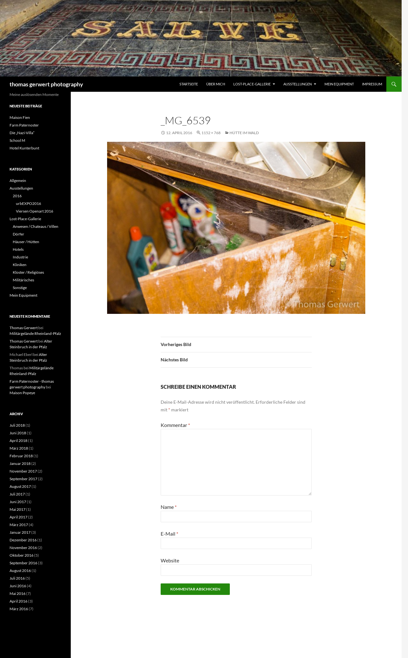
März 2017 (19, 524)
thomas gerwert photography (46, 84)
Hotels (18, 249)
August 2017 (20, 486)
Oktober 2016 (21, 555)
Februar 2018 (21, 455)
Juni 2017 (18, 501)
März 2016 (19, 608)
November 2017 (23, 471)
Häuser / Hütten (26, 241)
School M (17, 140)
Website (170, 560)
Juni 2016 (18, 585)
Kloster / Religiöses (28, 272)
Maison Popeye (22, 392)
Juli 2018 (17, 425)
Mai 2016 (18, 593)
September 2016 (23, 562)
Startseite (188, 84)
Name (169, 507)
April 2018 (18, 440)
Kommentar (175, 425)
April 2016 (18, 601)
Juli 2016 (17, 578)
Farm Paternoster (24, 125)
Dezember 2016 (23, 540)
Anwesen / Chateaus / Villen (35, 226)
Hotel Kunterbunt (24, 148)
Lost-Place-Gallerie (252, 84)
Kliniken (19, 264)
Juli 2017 (17, 494)
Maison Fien (20, 117)
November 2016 (23, 547)
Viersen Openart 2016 (34, 211)
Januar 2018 (20, 463)
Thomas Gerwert (24, 327)
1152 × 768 (211, 132)
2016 (17, 195)
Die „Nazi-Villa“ (22, 132)
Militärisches (23, 280)
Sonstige (20, 287)
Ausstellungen (297, 84)
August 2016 (20, 570)
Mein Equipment (339, 84)
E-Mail (169, 534)
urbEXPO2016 (28, 203)
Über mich (215, 84)
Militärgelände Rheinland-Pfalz (35, 333)
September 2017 (23, 478)
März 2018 (19, 448)
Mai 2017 (18, 509)
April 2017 (18, 517)
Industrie (20, 257)
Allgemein (18, 180)
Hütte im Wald (244, 132)
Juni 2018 (18, 432)
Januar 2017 (20, 532)
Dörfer (18, 234)
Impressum (372, 84)
